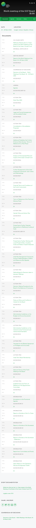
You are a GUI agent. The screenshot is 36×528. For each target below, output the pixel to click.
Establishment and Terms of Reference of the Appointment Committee (21, 385)
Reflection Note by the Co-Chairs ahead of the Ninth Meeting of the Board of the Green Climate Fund (22, 44)
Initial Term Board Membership (21, 357)
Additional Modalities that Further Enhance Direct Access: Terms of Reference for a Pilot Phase (22, 141)
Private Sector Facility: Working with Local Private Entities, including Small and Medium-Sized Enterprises (23, 242)
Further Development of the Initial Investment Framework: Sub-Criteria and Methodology (23, 171)
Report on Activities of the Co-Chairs (23, 413)
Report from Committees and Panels (23, 451)
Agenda (15, 88)
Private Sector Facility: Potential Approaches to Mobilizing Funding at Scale (23, 227)
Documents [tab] (5, 19)
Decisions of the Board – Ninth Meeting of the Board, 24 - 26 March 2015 (23, 74)
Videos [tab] (25, 19)
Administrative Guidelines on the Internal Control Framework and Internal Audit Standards (22, 329)
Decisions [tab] (19, 19)
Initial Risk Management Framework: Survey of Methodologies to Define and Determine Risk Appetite (23, 258)
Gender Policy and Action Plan (21, 213)
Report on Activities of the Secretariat (23, 425)
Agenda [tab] (12, 19)
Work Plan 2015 (17, 100)
